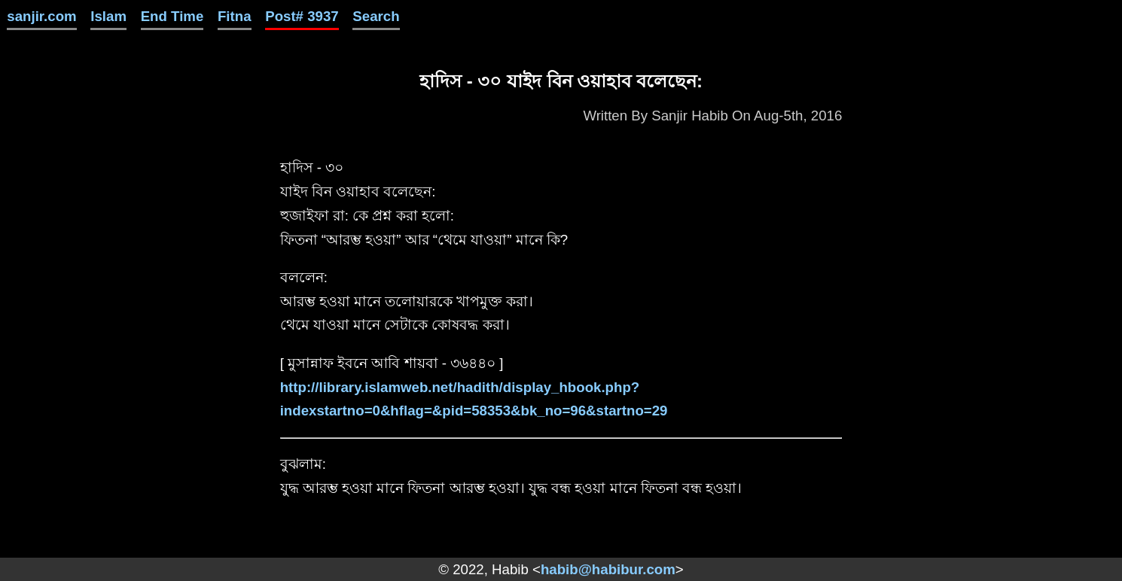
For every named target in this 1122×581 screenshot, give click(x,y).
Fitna (235, 16)
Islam (108, 16)
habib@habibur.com (608, 569)
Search (375, 16)
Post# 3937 (302, 16)
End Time (172, 16)
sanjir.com (41, 16)
